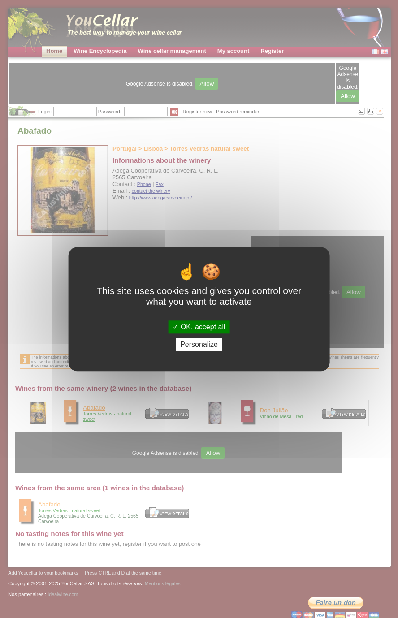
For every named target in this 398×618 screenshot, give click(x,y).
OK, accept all (199, 327)
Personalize (199, 344)
